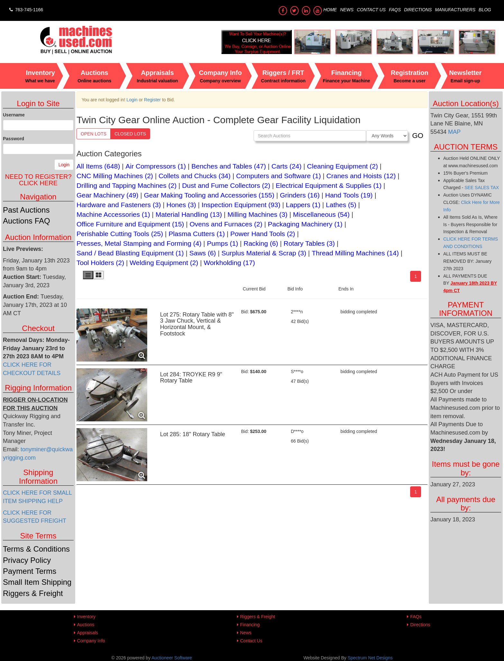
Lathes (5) (341, 204)
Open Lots (93, 133)
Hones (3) (181, 204)
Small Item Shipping (37, 582)
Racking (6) (261, 243)
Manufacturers (455, 9)
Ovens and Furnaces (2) (226, 224)
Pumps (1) (222, 243)
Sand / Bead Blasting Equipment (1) (130, 253)
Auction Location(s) (466, 103)
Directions (418, 9)
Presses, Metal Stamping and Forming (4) (139, 243)
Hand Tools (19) (349, 195)
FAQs (395, 9)
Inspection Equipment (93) (241, 204)
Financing (250, 624)
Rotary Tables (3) (309, 243)
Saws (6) (202, 253)
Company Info (91, 640)
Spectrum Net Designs (369, 657)
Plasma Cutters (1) (196, 233)
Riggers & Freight (33, 593)
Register (152, 99)
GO (417, 136)
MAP (453, 132)
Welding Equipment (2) (164, 262)
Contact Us (371, 9)
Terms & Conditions (36, 549)
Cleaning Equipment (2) (342, 166)
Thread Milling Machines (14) (355, 253)
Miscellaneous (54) (321, 214)
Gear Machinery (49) (107, 195)
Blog (485, 9)
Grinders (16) (300, 195)
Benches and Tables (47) (229, 166)
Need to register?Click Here (38, 179)
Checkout (38, 328)
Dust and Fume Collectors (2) (226, 185)
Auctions (85, 624)
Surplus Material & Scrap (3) (263, 253)
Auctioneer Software (171, 657)
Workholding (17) (229, 262)
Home (330, 9)
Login (64, 164)
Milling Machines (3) (258, 214)
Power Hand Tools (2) (262, 233)
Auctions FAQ (26, 220)
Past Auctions (26, 210)
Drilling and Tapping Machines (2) (126, 185)
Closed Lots (130, 133)
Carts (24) (287, 166)
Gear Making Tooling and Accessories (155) (209, 195)
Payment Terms (29, 571)
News (347, 9)
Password (13, 138)
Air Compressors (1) (156, 166)
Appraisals (87, 632)
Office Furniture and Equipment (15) (130, 224)
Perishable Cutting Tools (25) (119, 233)
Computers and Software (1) (278, 175)
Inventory (86, 616)
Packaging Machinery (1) (305, 224)
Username (14, 114)
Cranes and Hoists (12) (361, 175)
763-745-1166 (25, 9)
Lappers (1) (303, 204)
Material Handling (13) (189, 214)
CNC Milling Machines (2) (114, 175)
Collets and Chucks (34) (194, 175)
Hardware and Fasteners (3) (118, 204)
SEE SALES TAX (481, 187)
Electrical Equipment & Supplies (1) (329, 185)
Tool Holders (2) (100, 262)
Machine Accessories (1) (113, 214)
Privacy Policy (27, 560)
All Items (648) (98, 166)
